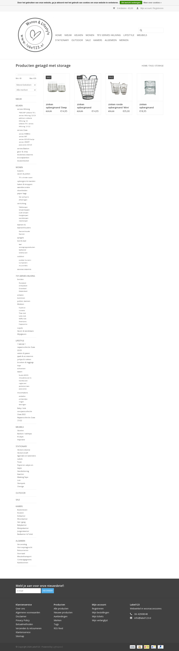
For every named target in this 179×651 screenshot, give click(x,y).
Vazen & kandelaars (25, 331)
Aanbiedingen (60, 616)
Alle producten (61, 608)
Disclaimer (21, 616)
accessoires (23, 389)
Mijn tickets (98, 616)
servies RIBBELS (24, 134)
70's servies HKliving (109, 35)
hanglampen (23, 215)
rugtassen (22, 383)
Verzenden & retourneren (28, 628)
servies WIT (23, 137)
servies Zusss (22, 130)
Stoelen (20, 430)
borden (20, 279)
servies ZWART (24, 142)
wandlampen (23, 218)
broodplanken (23, 157)
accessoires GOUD (25, 145)
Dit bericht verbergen (130, 3)
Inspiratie (21, 439)
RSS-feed (58, 628)
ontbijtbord (23, 286)
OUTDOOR (77, 40)
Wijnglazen (21, 334)
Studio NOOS (23, 375)
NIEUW (68, 35)
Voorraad (21, 553)
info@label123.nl (142, 617)
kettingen (22, 405)
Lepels (20, 328)
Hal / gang (21, 522)
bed (20, 244)
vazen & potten (23, 174)
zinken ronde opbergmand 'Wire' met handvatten (118, 106)
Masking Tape (22, 477)
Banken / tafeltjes (24, 433)
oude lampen (23, 213)
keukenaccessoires (25, 154)
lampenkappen (24, 210)
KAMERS (97, 40)
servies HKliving (23, 109)
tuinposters (23, 263)
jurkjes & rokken (24, 359)
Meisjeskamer (23, 528)
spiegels (20, 237)
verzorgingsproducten (27, 247)
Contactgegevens (24, 559)
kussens (20, 171)
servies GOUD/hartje (26, 139)
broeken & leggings (25, 362)
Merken (123, 40)
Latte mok (22, 316)
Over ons (20, 608)
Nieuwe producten (63, 612)
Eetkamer (21, 516)
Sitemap (20, 636)
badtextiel (22, 250)
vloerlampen (23, 221)
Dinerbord (22, 289)
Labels (19, 459)
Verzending (22, 544)
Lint (18, 480)
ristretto (22, 310)
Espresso (22, 308)
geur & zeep (22, 151)
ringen (21, 402)
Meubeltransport (24, 556)
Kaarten (20, 474)
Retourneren (22, 550)
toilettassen (23, 253)
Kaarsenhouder (24, 231)
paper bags (21, 193)
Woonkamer (22, 519)
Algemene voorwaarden (28, 612)
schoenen (21, 368)
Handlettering (23, 471)
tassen (19, 371)
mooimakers (22, 392)
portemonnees (24, 386)
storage (159, 65)
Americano (22, 321)
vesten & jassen (23, 353)
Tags (151, 65)
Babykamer (22, 525)
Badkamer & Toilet (25, 534)
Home (58, 35)
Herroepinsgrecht (24, 547)
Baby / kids (21, 408)
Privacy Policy (23, 620)
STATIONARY (62, 40)
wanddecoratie (23, 187)
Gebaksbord (23, 291)
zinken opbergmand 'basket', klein (84, 106)
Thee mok (22, 313)
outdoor (20, 256)
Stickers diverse (23, 450)
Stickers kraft (22, 453)
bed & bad (21, 241)
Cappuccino (23, 324)
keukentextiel (23, 161)
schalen (20, 295)
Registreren (98, 608)
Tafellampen (23, 207)
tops (19, 365)
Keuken (20, 513)
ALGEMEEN (111, 40)
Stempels (21, 483)
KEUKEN (78, 35)
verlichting (21, 203)
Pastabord (22, 283)
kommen (21, 298)
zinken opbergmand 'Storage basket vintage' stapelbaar (148, 106)
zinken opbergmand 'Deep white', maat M (56, 106)
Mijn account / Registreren (150, 8)
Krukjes (20, 436)
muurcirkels (23, 266)
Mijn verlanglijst (100, 620)
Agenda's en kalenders (26, 456)
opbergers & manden (26, 181)
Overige (20, 486)
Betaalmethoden (24, 624)
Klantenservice (23, 632)
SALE (88, 40)
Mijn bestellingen (100, 612)
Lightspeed (58, 647)
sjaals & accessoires (25, 356)
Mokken (20, 304)
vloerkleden (22, 190)
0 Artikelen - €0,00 (123, 8)
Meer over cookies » (152, 3)
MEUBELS (142, 35)
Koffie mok (22, 319)
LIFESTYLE (128, 35)
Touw (19, 462)
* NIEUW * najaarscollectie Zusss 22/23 (26, 347)
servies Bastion (23, 148)
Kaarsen (22, 234)
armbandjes (23, 399)
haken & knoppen (24, 184)
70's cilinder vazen (26, 177)
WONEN (90, 35)
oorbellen (22, 396)
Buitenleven (22, 510)
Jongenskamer (23, 531)
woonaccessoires (24, 269)
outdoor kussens (25, 260)
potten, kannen (23, 301)
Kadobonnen (22, 562)
